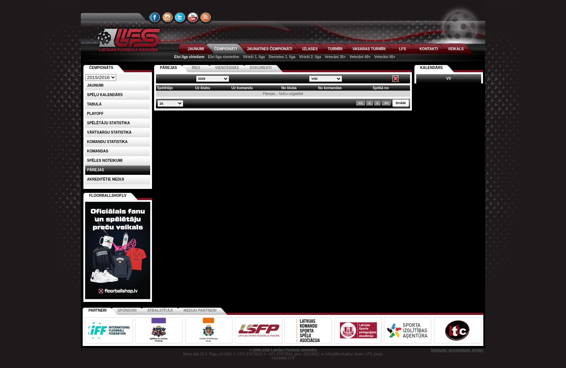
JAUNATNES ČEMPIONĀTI (269, 49)
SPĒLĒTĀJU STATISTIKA (108, 123)
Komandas (97, 151)
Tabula (94, 104)
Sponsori (126, 310)
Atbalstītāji (160, 310)
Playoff (95, 114)
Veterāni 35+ (335, 57)
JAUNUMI (196, 49)
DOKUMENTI (261, 68)
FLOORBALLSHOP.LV (108, 196)
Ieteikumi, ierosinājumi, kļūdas (457, 350)
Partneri (97, 310)
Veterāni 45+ (385, 57)
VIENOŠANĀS (227, 68)
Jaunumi (95, 85)
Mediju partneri (200, 310)
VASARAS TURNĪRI (369, 49)
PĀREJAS (168, 68)
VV (448, 79)
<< (360, 103)
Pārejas (95, 170)
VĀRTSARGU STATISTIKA (109, 132)
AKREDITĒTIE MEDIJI (105, 179)
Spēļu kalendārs (105, 95)
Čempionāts (101, 68)
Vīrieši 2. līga (310, 57)
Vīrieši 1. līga (254, 57)
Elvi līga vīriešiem (189, 57)
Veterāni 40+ (360, 57)
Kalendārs (431, 68)
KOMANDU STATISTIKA (107, 142)
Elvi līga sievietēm (223, 57)
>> (386, 103)
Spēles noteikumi (104, 161)
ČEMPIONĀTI (225, 49)
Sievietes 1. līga (282, 57)
